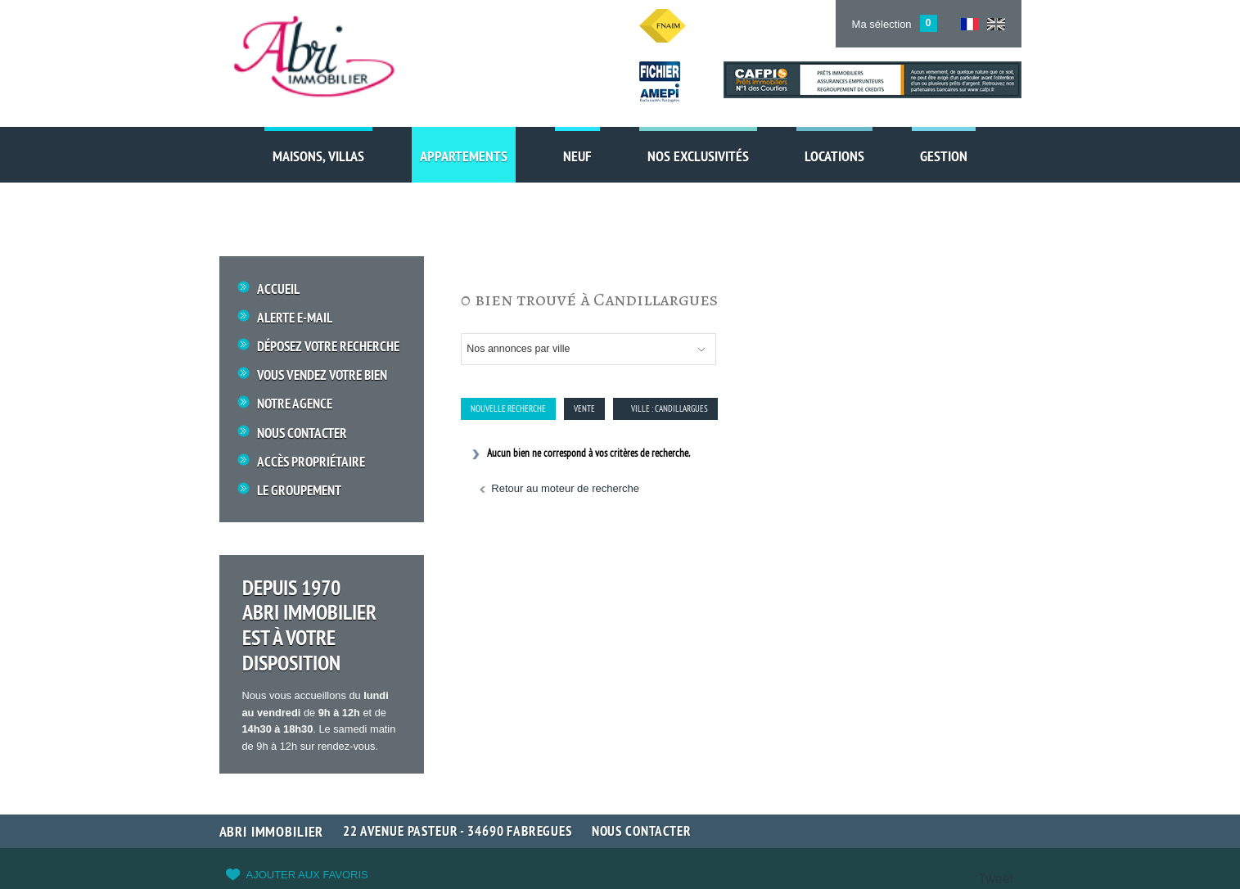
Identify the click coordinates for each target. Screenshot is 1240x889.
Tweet (995, 879)
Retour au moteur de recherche (565, 488)
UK (996, 24)
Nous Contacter (302, 433)
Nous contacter (642, 831)
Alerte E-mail (294, 318)
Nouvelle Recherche (508, 408)
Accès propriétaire (311, 462)
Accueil (278, 289)
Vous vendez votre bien (322, 375)
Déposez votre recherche (328, 347)
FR (970, 24)
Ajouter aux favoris (307, 875)
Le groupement (299, 491)
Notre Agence (294, 404)
